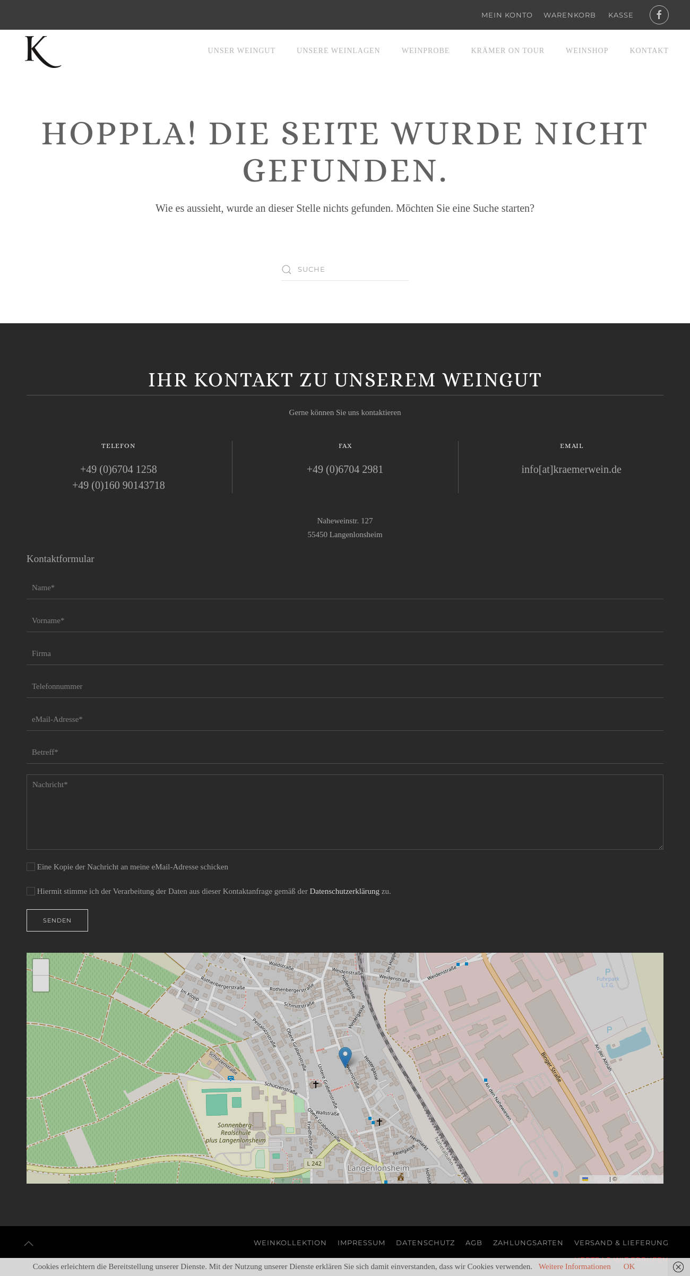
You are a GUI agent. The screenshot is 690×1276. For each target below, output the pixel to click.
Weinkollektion (290, 1242)
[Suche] (345, 269)
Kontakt (649, 51)
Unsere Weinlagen (339, 51)
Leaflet (595, 1179)
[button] (345, 1057)
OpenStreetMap (640, 1179)
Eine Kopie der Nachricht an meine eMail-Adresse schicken (127, 867)
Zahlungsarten (528, 1242)
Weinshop (587, 51)
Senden (57, 920)
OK (629, 1266)
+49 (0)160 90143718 (118, 485)
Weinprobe (426, 51)
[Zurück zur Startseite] (42, 51)
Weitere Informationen (575, 1266)
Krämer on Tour (508, 51)
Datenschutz (425, 1242)
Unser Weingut (241, 51)
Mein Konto (507, 15)
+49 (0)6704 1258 (118, 469)
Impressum (361, 1242)
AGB (473, 1242)
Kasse (621, 15)
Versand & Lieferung (621, 1242)
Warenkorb (570, 15)
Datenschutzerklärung (344, 891)
